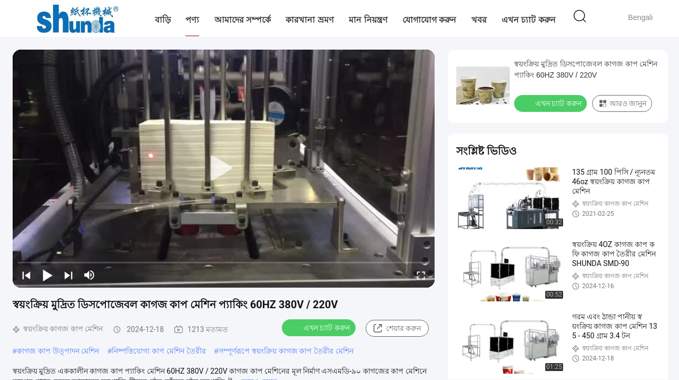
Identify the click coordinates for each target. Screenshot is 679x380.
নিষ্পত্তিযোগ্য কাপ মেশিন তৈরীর (159, 351)
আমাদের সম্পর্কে (242, 19)
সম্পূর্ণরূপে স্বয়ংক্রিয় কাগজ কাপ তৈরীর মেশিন (286, 351)
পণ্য (192, 19)
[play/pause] (47, 275)
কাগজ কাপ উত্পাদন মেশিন (58, 351)
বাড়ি (163, 19)
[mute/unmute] (89, 275)
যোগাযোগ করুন (429, 19)
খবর (479, 19)
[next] (68, 275)
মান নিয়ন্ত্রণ (368, 19)
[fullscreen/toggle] (420, 275)
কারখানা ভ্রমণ (309, 19)
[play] (224, 168)
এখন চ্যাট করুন (528, 19)
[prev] (26, 275)
